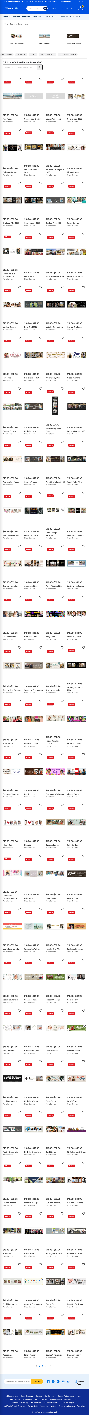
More (78, 16)
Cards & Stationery (66, 16)
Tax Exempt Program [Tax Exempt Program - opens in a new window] (68, 1399)
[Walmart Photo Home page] (13, 8)
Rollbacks (6, 16)
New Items (16, 16)
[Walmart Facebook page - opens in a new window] (48, 1381)
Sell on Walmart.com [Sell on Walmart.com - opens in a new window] (66, 1396)
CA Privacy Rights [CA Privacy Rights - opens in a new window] (67, 1403)
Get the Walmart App (20, 1403)
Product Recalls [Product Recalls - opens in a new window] (41, 1399)
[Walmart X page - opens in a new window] (53, 1381)
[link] (16, 38)
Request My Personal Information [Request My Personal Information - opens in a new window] (72, 1406)
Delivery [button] (21, 54)
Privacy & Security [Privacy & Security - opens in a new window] (51, 1403)
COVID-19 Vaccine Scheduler (21, 1399)
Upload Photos (66, 1)
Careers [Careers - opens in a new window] (39, 1396)
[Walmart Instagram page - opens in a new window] (68, 1381)
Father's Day (37, 16)
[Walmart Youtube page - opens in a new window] (63, 1381)
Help (53, 8)
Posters (12, 24)
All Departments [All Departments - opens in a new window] (12, 1396)
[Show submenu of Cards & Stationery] (73, 16)
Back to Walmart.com (12, 1)
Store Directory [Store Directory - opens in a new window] (27, 1396)
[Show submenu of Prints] (57, 16)
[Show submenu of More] (81, 16)
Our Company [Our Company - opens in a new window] (49, 1396)
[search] (40, 67)
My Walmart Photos (51, 1)
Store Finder (29, 1)
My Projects (39, 1)
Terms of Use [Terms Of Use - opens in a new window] (36, 1403)
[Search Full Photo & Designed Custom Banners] (20, 67)
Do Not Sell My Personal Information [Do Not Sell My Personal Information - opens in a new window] (42, 1406)
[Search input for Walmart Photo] (34, 8)
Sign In (81, 1)
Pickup (46, 16)
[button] (12, 79)
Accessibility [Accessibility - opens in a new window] (55, 1399)
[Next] (51, 1366)
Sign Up (37, 1381)
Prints (54, 16)
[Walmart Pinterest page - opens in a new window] (58, 1381)
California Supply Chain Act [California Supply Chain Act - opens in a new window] (14, 1406)
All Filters (7, 54)
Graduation (26, 16)
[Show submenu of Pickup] (49, 16)
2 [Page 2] (45, 1366)
